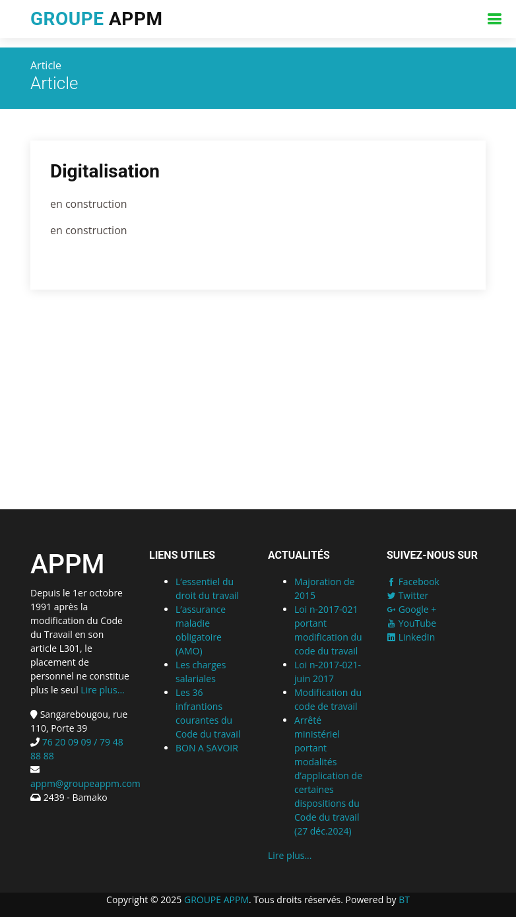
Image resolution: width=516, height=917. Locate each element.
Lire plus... (102, 689)
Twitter (407, 595)
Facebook (413, 581)
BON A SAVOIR (207, 748)
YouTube (411, 623)
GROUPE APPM (216, 899)
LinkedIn (411, 637)
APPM (96, 19)
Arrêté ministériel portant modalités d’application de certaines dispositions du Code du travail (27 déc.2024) (328, 775)
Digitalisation (105, 172)
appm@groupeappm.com (85, 783)
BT (404, 899)
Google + (411, 609)
